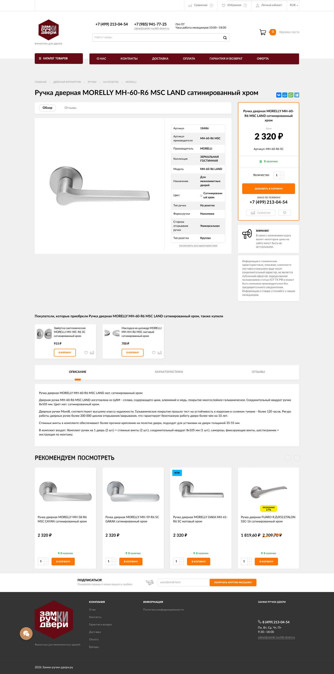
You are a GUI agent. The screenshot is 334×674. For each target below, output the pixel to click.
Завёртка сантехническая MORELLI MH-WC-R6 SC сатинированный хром (69, 332)
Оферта (263, 58)
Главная (40, 82)
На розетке (111, 82)
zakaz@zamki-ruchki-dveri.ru (151, 28)
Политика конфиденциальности (163, 609)
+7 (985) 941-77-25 (150, 24)
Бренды (94, 647)
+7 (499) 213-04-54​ (111, 24)
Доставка (160, 58)
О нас (101, 58)
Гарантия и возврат (226, 58)
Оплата (189, 58)
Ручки (92, 82)
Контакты (129, 58)
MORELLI (130, 82)
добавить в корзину (269, 189)
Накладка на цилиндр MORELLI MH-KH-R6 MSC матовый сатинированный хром (142, 332)
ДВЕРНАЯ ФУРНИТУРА (67, 82)
